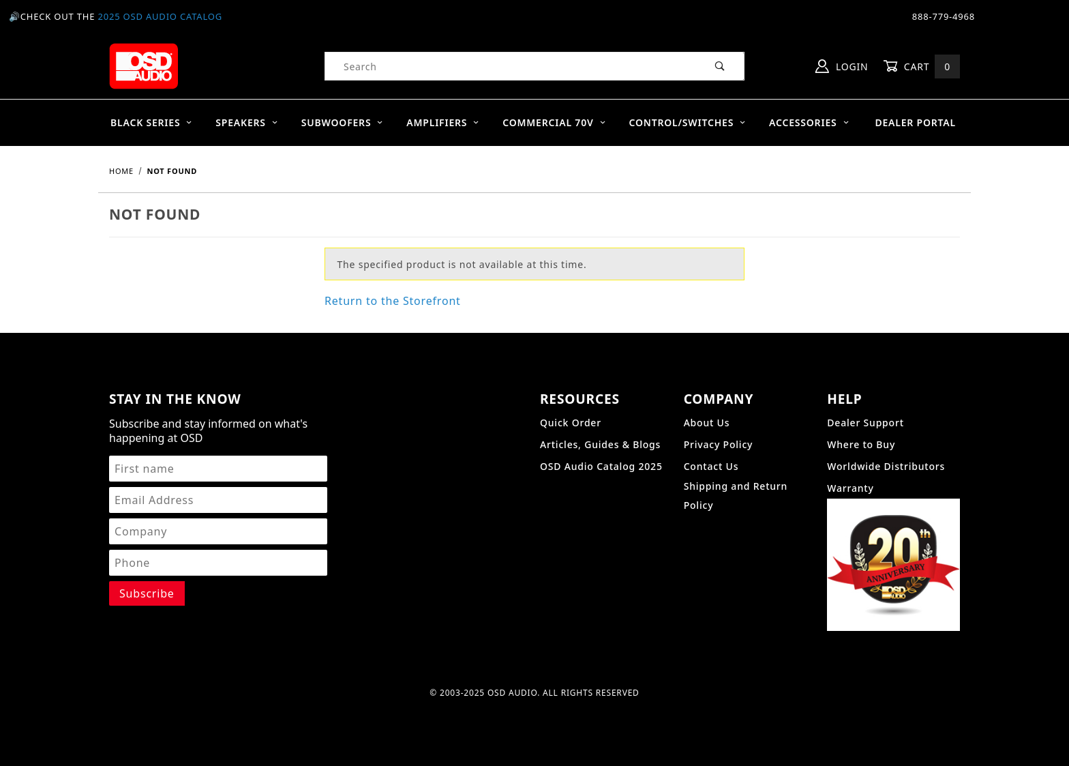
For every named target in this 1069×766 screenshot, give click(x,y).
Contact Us (711, 466)
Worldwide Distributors (886, 466)
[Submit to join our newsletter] (147, 593)
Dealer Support (865, 422)
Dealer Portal (915, 122)
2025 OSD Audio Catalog (159, 16)
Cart (922, 66)
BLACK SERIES (151, 122)
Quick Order (570, 422)
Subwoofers (342, 122)
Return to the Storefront (393, 300)
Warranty (850, 488)
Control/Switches (687, 122)
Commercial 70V (554, 122)
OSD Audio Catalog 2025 (601, 466)
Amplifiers (442, 122)
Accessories (809, 122)
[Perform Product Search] (720, 66)
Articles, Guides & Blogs (600, 444)
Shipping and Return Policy (736, 496)
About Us (707, 422)
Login (842, 66)
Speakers (246, 122)
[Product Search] (511, 66)
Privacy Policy (718, 444)
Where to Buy (861, 444)
